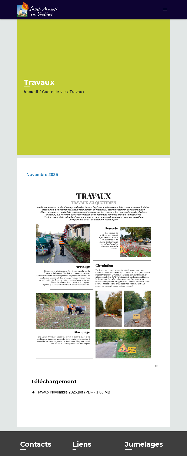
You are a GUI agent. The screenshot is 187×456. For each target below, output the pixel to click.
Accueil (31, 92)
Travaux (77, 92)
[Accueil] (43, 9)
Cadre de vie (54, 92)
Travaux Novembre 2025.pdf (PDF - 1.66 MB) (71, 392)
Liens (82, 444)
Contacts (35, 444)
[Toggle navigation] (165, 9)
